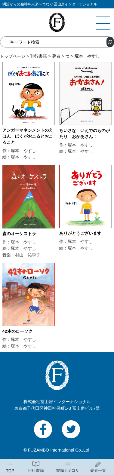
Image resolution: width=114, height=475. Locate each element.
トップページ (12, 56)
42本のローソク (17, 331)
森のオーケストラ (19, 233)
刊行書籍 (38, 56)
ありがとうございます (80, 233)
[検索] (110, 42)
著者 (56, 56)
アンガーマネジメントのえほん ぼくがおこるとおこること (27, 136)
